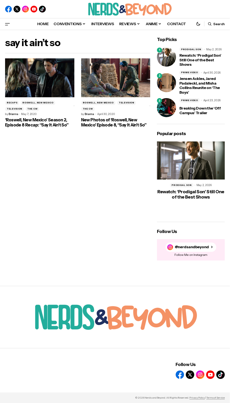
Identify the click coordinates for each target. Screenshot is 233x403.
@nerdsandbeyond (192, 247)
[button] (7, 24)
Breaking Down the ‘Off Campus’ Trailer (200, 110)
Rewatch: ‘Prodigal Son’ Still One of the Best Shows (200, 60)
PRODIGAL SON (191, 49)
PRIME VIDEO (189, 72)
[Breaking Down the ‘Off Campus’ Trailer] (166, 107)
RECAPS (12, 102)
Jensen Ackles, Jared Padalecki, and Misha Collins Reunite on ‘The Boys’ (199, 86)
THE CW (32, 108)
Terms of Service (215, 397)
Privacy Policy (197, 397)
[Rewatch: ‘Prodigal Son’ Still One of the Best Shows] (166, 57)
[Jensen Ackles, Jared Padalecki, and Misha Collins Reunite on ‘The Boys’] (166, 82)
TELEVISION (14, 108)
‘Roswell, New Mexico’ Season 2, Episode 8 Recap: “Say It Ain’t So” (37, 122)
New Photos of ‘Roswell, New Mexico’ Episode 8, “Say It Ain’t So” (114, 122)
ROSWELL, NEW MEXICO (37, 102)
